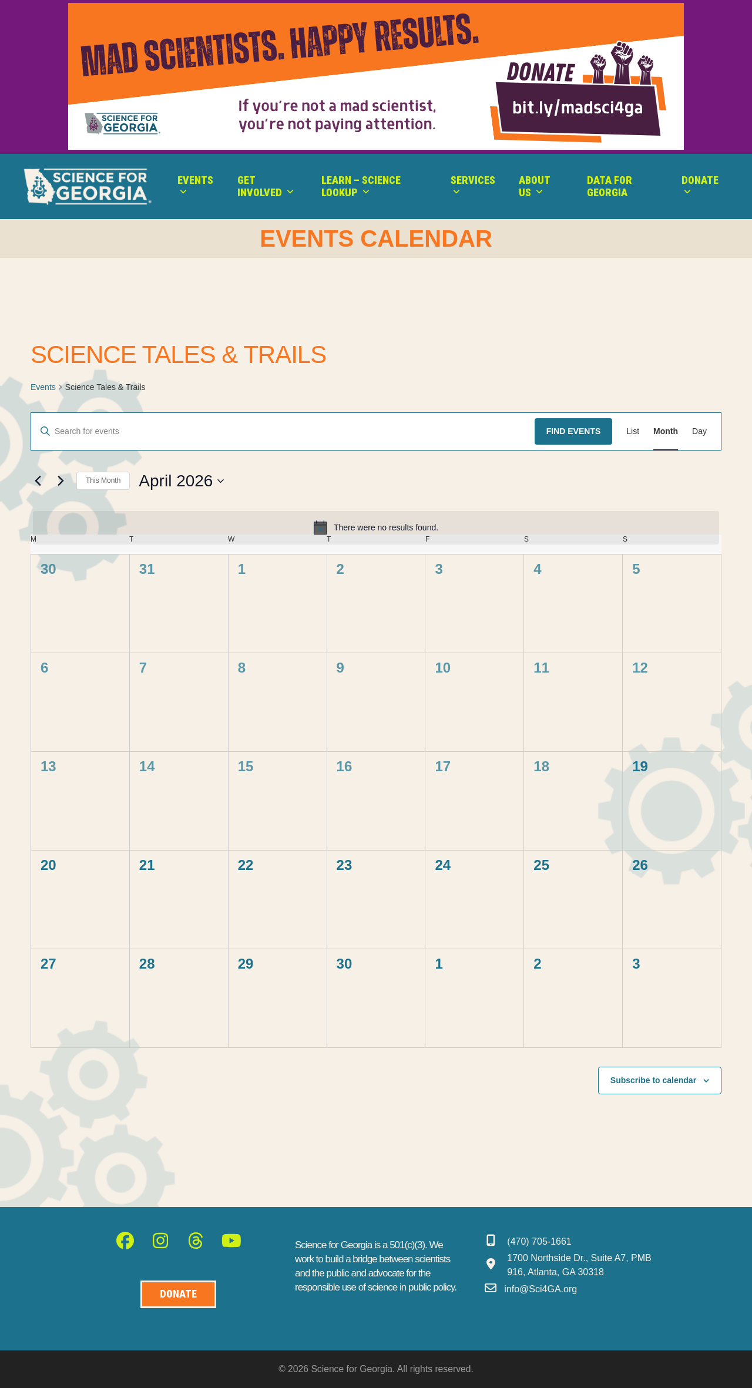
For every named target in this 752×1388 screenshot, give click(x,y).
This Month (103, 480)
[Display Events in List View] (632, 431)
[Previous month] (38, 481)
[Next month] (60, 481)
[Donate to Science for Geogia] (178, 1294)
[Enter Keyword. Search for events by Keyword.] (283, 431)
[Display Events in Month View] (665, 431)
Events (43, 387)
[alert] (376, 527)
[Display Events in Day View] (699, 431)
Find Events (573, 431)
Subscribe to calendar (653, 1080)
